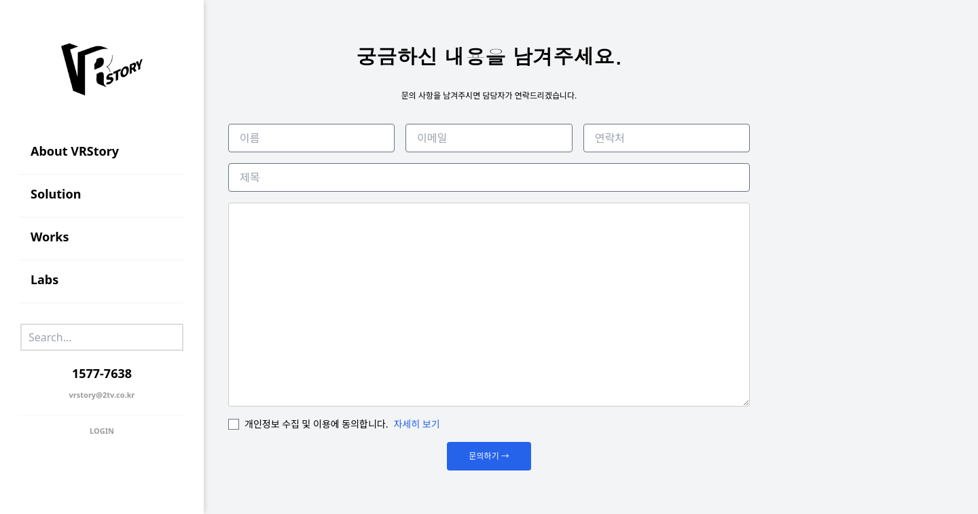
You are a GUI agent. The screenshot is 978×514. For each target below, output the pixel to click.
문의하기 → (489, 456)
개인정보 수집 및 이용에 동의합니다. (316, 423)
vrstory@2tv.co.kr (102, 395)
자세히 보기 (417, 423)
